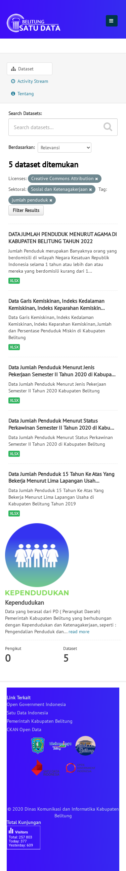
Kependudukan (58, 44)
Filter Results (26, 210)
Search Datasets (24, 113)
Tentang (22, 94)
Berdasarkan (21, 147)
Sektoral (19, 44)
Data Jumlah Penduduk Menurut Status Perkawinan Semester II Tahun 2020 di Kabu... (61, 424)
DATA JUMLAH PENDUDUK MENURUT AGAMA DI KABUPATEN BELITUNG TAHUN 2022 (62, 237)
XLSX (14, 280)
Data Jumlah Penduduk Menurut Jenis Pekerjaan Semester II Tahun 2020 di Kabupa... (61, 371)
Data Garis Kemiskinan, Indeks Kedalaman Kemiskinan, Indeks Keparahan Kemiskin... (56, 304)
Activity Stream (29, 81)
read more (79, 632)
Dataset (22, 69)
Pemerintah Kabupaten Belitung (40, 721)
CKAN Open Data (24, 729)
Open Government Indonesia (36, 704)
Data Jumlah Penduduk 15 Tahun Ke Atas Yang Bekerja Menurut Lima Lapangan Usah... (61, 477)
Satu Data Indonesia (27, 713)
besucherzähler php (27, 861)
